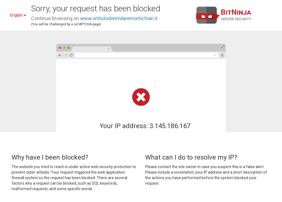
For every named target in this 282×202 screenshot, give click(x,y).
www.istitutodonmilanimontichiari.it (119, 18)
